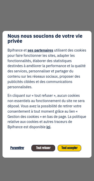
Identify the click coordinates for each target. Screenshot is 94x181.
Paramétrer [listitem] (17, 148)
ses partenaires (40, 50)
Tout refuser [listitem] (43, 148)
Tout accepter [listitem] (69, 148)
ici (48, 127)
